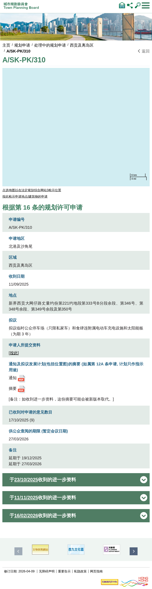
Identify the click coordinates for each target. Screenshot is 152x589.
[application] (76, 127)
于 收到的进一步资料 (43, 480)
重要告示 (64, 571)
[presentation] (18, 551)
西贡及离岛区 (82, 45)
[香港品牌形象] (133, 582)
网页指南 (96, 571)
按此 (14, 353)
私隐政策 (80, 571)
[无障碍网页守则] (109, 582)
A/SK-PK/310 (18, 51)
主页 (6, 45)
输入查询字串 (138, 5)
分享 (130, 5)
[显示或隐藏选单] (146, 5)
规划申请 (22, 45)
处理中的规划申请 (50, 45)
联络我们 (122, 5)
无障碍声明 (47, 571)
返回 (144, 51)
